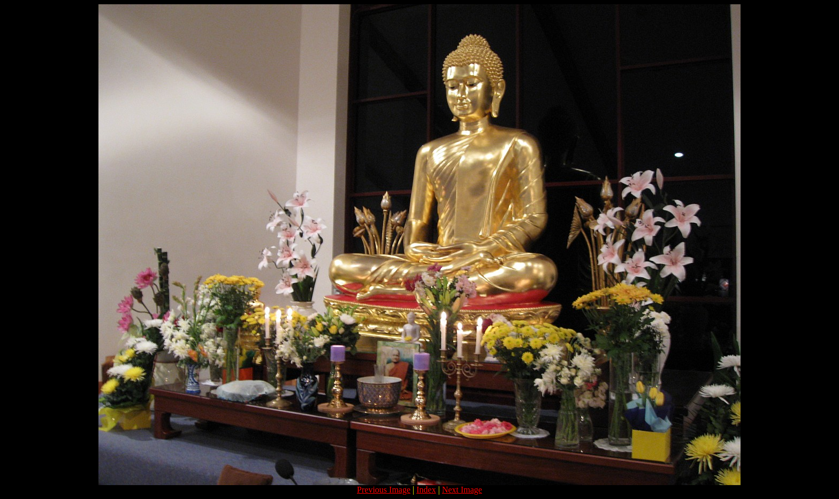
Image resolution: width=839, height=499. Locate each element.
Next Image (462, 489)
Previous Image (383, 489)
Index (426, 489)
